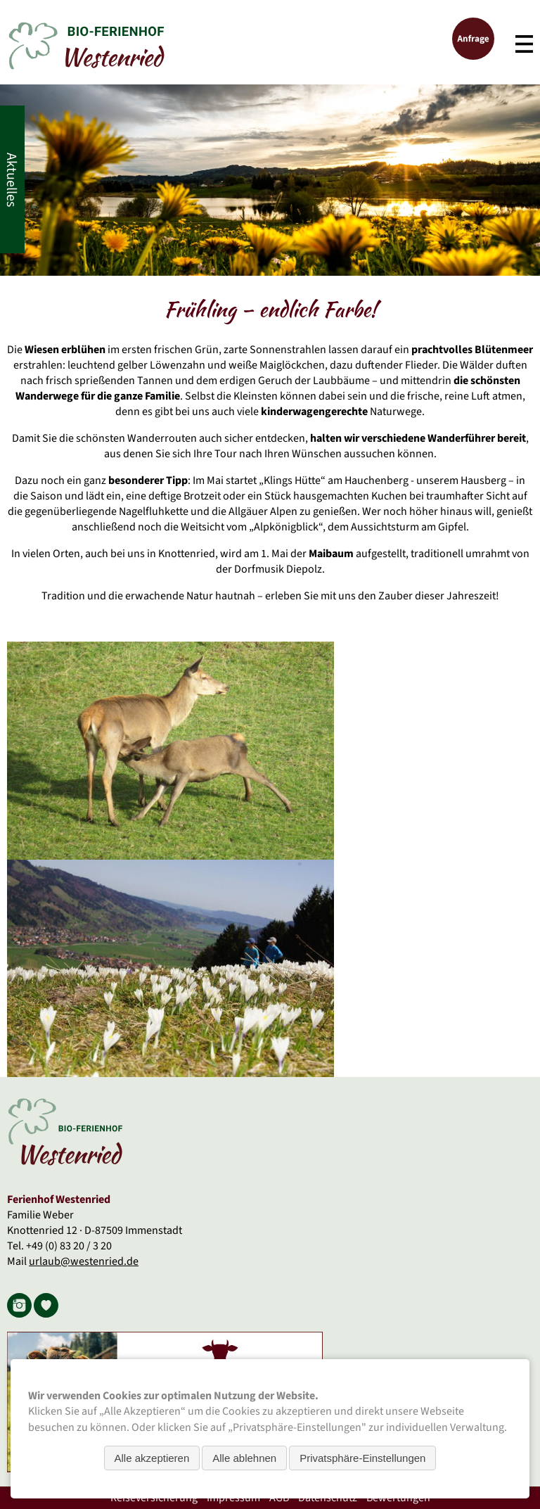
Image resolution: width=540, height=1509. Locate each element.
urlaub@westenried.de (84, 1261)
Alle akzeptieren (152, 1458)
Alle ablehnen (244, 1458)
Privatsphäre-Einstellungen (362, 1458)
